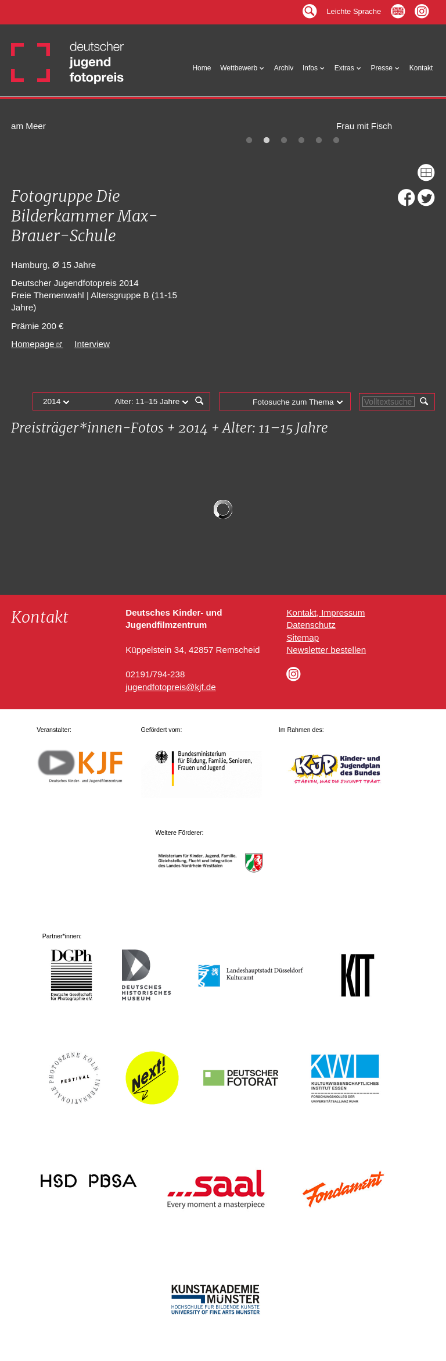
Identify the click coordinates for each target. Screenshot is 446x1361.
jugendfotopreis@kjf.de (170, 687)
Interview (92, 344)
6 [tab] (336, 141)
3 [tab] (284, 141)
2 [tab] (266, 141)
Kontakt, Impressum (325, 612)
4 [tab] (301, 141)
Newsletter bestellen (326, 650)
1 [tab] (249, 141)
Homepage (32, 344)
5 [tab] (319, 141)
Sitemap (302, 637)
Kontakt (421, 70)
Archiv (283, 70)
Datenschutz (310, 625)
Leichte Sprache (353, 10)
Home (201, 70)
